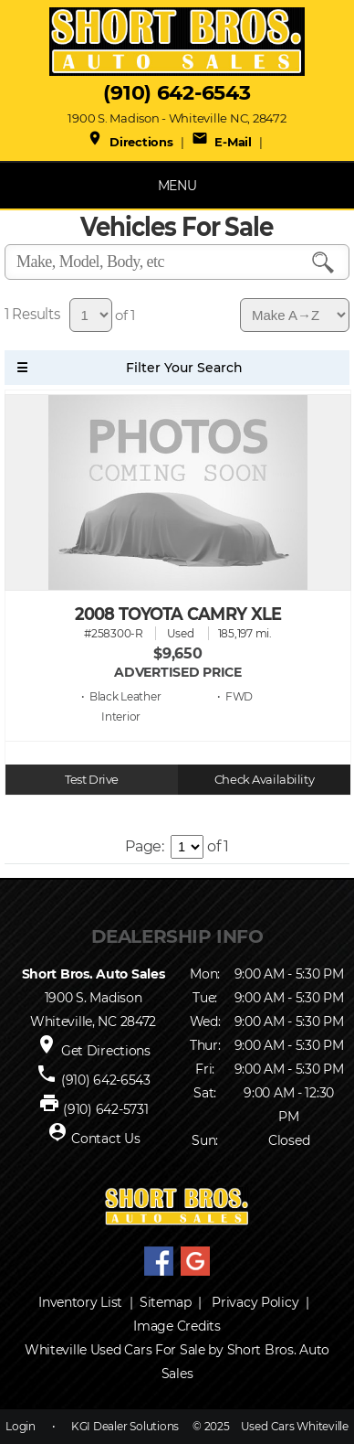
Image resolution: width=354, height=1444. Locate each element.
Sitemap (166, 1302)
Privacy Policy (255, 1302)
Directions (130, 141)
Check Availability (264, 780)
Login (20, 1426)
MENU (177, 185)
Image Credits (176, 1326)
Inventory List (80, 1302)
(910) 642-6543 (176, 92)
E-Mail (222, 141)
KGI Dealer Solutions (125, 1426)
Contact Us (105, 1138)
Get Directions (106, 1051)
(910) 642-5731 (105, 1109)
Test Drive (92, 780)
